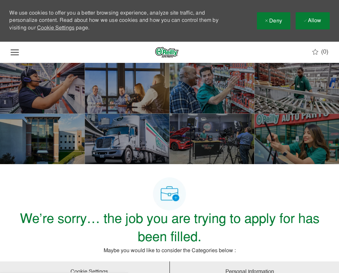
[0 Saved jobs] (320, 52)
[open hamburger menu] (15, 52)
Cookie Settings (55, 28)
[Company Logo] (167, 52)
